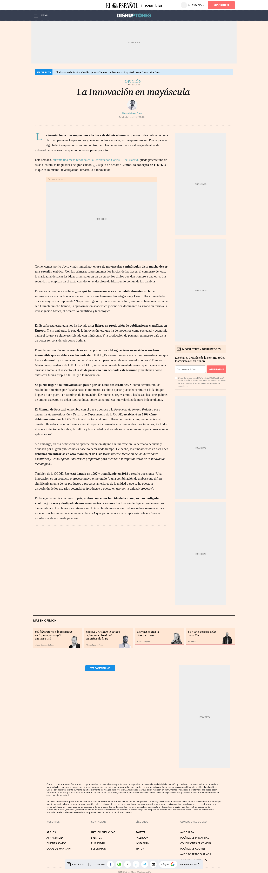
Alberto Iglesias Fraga (132, 113)
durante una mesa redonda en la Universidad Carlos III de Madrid (95, 160)
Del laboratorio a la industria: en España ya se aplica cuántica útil (53, 635)
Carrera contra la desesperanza (148, 633)
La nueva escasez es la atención (202, 633)
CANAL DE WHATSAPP (58, 848)
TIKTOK (140, 848)
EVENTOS (96, 837)
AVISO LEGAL (187, 832)
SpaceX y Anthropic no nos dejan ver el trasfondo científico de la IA (103, 635)
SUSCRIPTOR (98, 848)
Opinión (133, 81)
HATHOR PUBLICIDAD (103, 832)
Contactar (98, 821)
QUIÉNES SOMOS (56, 843)
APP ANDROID (54, 837)
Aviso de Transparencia (195, 854)
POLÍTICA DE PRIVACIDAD (194, 837)
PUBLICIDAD (98, 843)
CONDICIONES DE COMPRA (195, 843)
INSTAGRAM (143, 843)
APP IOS (51, 832)
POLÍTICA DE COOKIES (192, 848)
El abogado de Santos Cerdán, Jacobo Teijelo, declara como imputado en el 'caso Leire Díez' (108, 72)
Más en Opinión (45, 620)
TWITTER (141, 832)
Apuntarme (216, 369)
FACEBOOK (142, 837)
